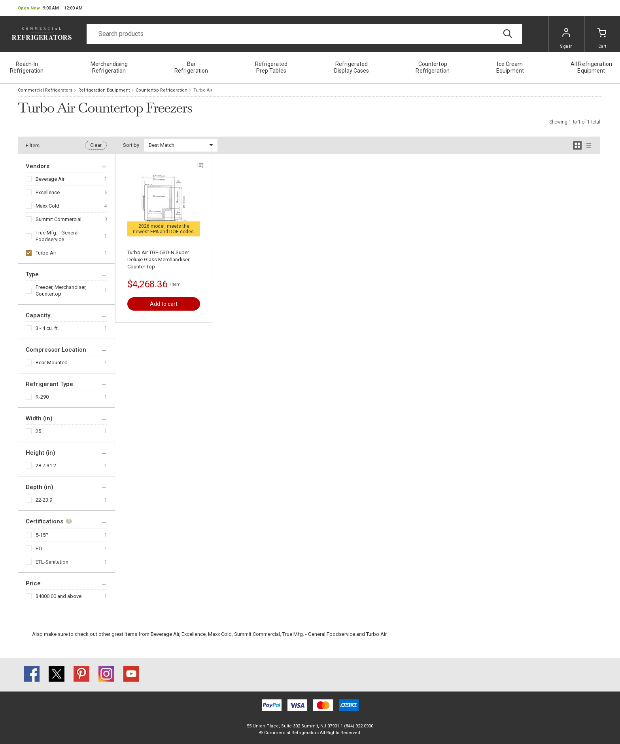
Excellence (48, 192)
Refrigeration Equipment (104, 90)
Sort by (131, 145)
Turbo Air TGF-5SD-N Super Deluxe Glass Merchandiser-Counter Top (159, 259)
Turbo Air (46, 253)
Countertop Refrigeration (161, 90)
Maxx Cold (47, 206)
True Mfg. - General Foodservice (57, 236)
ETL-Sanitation (52, 562)
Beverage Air (50, 179)
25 (38, 431)
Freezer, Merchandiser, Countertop (61, 290)
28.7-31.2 (46, 466)
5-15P (42, 535)
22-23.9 (44, 500)
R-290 (42, 397)
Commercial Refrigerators (45, 90)
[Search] (304, 34)
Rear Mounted (52, 362)
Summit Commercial (58, 219)
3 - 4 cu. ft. (47, 328)
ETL (40, 548)
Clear (96, 145)
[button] (50, 8)
